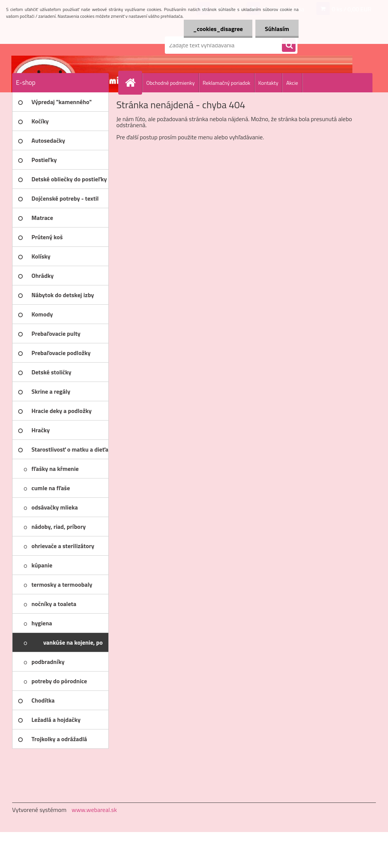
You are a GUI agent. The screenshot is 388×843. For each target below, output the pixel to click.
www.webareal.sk (94, 809)
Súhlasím (277, 28)
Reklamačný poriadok (226, 83)
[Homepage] (133, 82)
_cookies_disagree (218, 28)
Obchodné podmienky (170, 83)
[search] (289, 45)
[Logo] (64, 45)
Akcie (292, 83)
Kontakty (268, 83)
